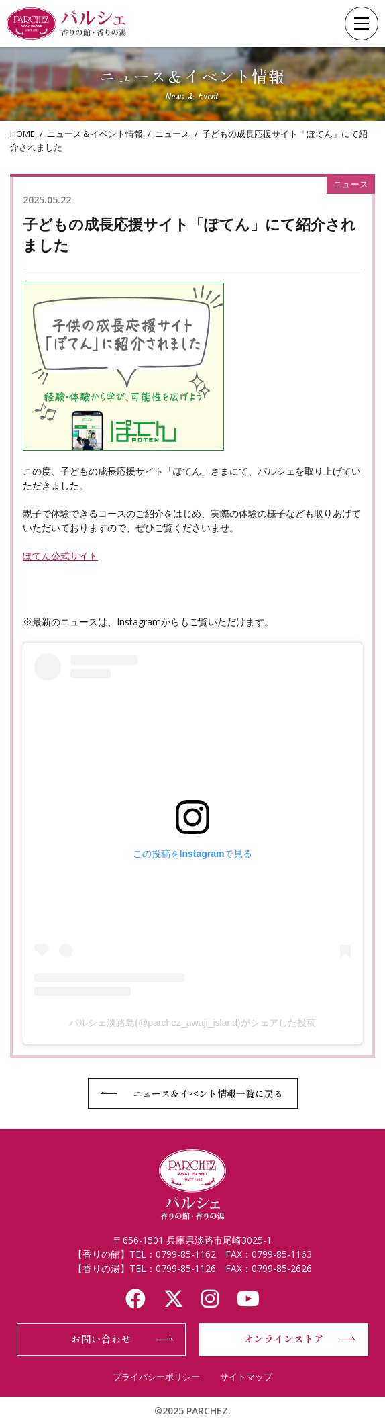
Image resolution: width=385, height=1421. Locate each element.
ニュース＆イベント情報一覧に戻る (208, 1093)
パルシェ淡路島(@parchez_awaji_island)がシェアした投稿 (192, 1022)
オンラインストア (283, 1339)
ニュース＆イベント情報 (95, 134)
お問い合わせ (101, 1339)
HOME (22, 134)
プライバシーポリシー (156, 1377)
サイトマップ (246, 1377)
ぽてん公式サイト (60, 555)
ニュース (172, 134)
